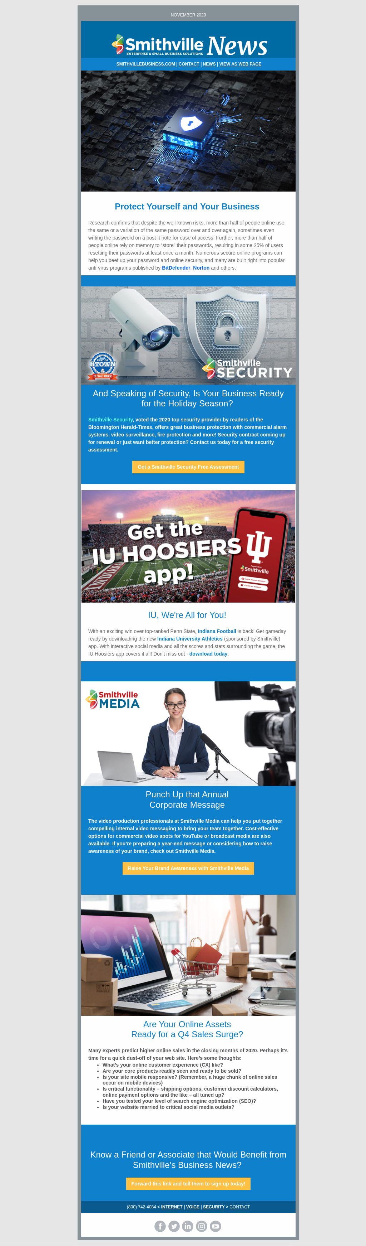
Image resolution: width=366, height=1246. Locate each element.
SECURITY (213, 1206)
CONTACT (189, 64)
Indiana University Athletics (190, 639)
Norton (201, 268)
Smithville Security (110, 419)
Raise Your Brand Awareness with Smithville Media (188, 868)
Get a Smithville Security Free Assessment (188, 467)
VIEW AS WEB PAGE (240, 64)
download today (208, 654)
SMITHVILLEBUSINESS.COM (146, 64)
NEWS (209, 64)
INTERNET (172, 1206)
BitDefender (176, 268)
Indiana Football (217, 631)
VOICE (192, 1206)
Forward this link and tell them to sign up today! (189, 1184)
